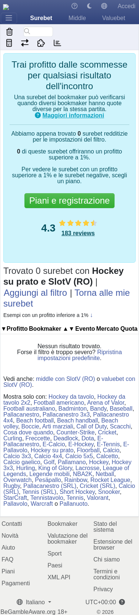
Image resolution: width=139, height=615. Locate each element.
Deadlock (65, 438)
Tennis (74, 498)
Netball (105, 474)
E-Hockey (80, 444)
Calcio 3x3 (17, 456)
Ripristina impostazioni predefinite (79, 355)
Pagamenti (15, 583)
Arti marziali (57, 426)
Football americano (59, 402)
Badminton (73, 408)
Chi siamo (106, 559)
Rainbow (75, 480)
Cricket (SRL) (97, 486)
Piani (8, 571)
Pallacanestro (21, 414)
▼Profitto (14, 329)
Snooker (109, 492)
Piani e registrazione (69, 200)
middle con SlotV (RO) (65, 379)
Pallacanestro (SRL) (49, 486)
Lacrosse (87, 468)
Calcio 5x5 (79, 456)
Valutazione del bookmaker (67, 539)
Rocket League (110, 480)
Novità (9, 536)
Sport (54, 553)
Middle (77, 18)
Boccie (30, 426)
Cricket (107, 432)
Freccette (38, 438)
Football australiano (29, 408)
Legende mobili (49, 474)
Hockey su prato (52, 450)
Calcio (111, 450)
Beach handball (77, 420)
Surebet (41, 18)
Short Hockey (77, 492)
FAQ (7, 559)
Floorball (88, 450)
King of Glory (55, 468)
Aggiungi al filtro (35, 293)
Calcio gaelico (21, 462)
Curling (12, 438)
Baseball (121, 408)
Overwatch (17, 480)
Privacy (103, 589)
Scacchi (120, 426)
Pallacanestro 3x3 (66, 414)
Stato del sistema (105, 527)
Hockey (98, 462)
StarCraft (15, 498)
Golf (49, 462)
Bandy (98, 408)
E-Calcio (54, 444)
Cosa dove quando (28, 432)
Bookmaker (62, 524)
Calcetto (107, 456)
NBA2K (82, 474)
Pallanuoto (73, 504)
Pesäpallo (48, 480)
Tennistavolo (46, 498)
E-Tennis (108, 444)
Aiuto (8, 547)
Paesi (54, 565)
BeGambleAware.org (27, 612)
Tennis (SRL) (39, 492)
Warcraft (42, 504)
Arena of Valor (105, 402)
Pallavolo (15, 504)
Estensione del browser (112, 544)
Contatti (11, 524)
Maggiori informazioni (73, 115)
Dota (88, 438)
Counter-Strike (75, 432)
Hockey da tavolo (71, 397)
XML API (58, 577)
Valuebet (113, 18)
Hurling (25, 468)
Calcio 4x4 (48, 456)
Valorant (97, 498)
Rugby (11, 486)
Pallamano (72, 462)
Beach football (35, 420)
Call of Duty (91, 426)
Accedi (126, 6)
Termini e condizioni (106, 574)
